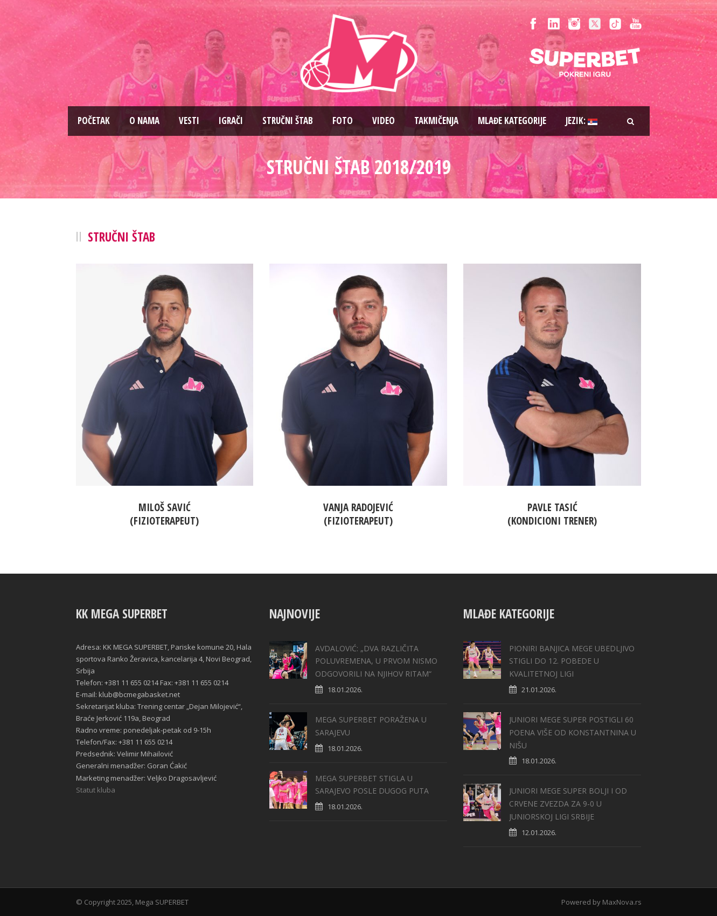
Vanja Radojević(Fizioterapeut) (358, 514)
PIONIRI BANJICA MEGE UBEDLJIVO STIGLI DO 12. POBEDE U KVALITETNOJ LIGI (572, 661)
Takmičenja (436, 120)
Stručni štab (287, 120)
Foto (342, 120)
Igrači (231, 120)
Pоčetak (94, 120)
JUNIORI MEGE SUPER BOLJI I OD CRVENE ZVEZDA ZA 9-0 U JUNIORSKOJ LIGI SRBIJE (568, 804)
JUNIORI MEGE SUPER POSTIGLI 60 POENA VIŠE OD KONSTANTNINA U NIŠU (572, 732)
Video (383, 120)
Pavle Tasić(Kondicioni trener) (552, 514)
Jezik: (581, 120)
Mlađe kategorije (512, 120)
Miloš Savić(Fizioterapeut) (164, 514)
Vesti (189, 120)
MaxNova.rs (622, 902)
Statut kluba (95, 790)
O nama (144, 120)
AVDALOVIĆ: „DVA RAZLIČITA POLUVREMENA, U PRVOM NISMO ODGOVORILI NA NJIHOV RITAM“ (376, 661)
